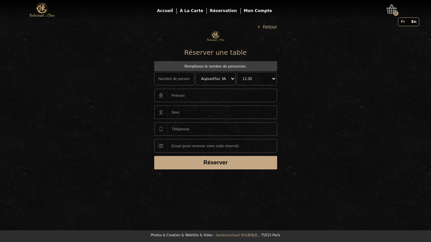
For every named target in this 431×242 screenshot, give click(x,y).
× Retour (267, 27)
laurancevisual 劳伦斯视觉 (237, 235)
